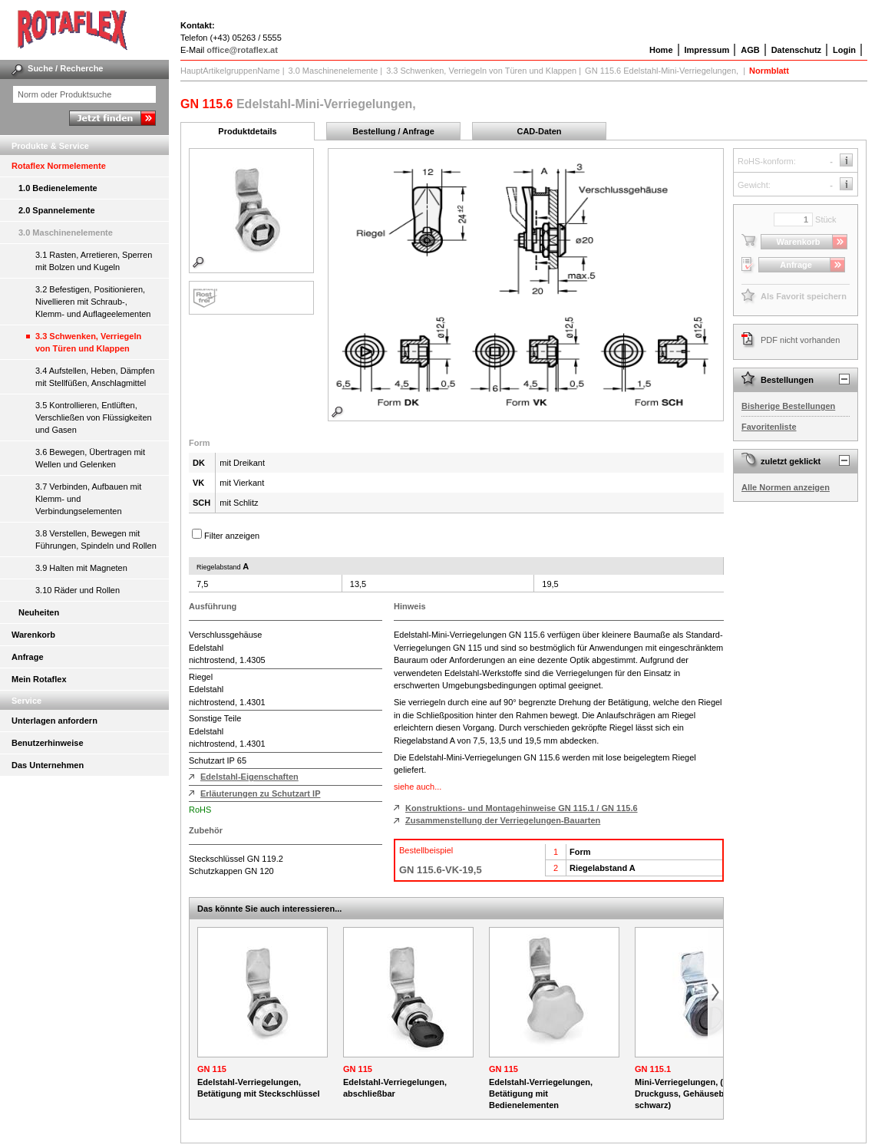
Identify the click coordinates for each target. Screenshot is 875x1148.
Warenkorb (33, 634)
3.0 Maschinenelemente (65, 232)
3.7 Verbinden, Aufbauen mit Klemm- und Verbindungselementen (88, 499)
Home (661, 49)
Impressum (707, 49)
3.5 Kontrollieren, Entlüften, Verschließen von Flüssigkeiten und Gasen (93, 417)
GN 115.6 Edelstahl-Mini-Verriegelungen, (663, 70)
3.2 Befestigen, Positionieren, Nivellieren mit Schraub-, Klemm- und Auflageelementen (92, 301)
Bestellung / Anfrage (393, 131)
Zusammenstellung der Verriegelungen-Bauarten (502, 820)
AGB (750, 49)
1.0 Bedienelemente (57, 188)
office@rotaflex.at (242, 49)
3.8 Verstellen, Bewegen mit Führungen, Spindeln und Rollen (96, 539)
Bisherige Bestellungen (788, 406)
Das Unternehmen (48, 765)
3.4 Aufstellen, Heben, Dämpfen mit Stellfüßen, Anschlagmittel (94, 377)
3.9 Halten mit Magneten (81, 567)
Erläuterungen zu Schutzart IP (260, 793)
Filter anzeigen (231, 535)
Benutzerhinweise (48, 742)
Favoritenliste (769, 426)
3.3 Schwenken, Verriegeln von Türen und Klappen (88, 342)
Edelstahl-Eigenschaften (249, 776)
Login (844, 49)
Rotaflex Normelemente (59, 165)
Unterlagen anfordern (54, 720)
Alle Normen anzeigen (785, 487)
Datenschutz (796, 49)
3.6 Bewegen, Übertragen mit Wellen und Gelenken (90, 458)
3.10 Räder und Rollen (77, 590)
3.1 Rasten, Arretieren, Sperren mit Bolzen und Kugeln (93, 261)
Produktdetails (247, 131)
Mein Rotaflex (39, 679)
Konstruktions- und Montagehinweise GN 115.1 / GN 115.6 (521, 808)
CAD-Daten (539, 131)
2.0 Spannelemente (56, 210)
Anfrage (28, 656)
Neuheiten (38, 612)
